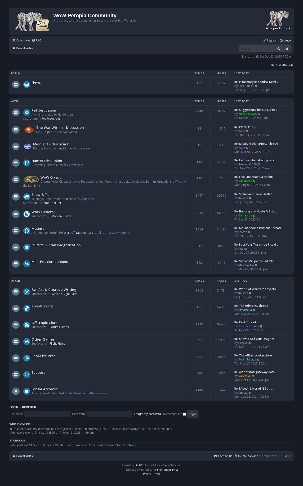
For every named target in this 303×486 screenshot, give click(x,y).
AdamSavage (247, 359)
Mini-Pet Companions (49, 261)
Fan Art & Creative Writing (53, 289)
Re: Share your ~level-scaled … (254, 194)
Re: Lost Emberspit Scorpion (253, 177)
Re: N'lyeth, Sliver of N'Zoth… (253, 389)
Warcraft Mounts (75, 233)
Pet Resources (49, 119)
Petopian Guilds (59, 216)
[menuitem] (37, 40)
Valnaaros (245, 181)
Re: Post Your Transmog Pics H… (256, 245)
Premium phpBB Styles (165, 469)
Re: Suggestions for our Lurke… (255, 110)
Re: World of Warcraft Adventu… (256, 289)
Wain (241, 131)
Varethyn (244, 376)
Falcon (242, 232)
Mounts (37, 228)
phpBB (138, 465)
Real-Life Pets (43, 355)
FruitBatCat (246, 86)
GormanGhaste (248, 326)
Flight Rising (56, 344)
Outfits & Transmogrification (56, 245)
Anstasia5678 (247, 164)
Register (29, 407)
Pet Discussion (43, 110)
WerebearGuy (247, 114)
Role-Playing (42, 306)
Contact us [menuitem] (223, 456)
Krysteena (245, 310)
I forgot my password (147, 414)
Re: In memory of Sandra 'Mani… (256, 82)
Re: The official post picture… (254, 355)
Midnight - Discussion (51, 144)
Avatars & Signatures (62, 294)
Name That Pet (49, 203)
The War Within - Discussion (60, 127)
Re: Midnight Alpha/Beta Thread (256, 144)
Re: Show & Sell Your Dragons (254, 339)
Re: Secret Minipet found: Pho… (255, 261)
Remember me (174, 414)
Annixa (243, 393)
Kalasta (243, 198)
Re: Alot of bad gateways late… (255, 372)
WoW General (43, 211)
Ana (241, 249)
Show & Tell (41, 194)
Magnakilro (246, 265)
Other (15, 280)
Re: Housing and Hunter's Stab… (255, 211)
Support (38, 372)
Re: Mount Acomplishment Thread (257, 228)
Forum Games (58, 327)
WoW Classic (51, 177)
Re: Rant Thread (245, 322)
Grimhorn (129, 445)
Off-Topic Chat (44, 322)
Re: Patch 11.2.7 (244, 127)
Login (13, 407)
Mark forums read (282, 64)
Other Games (42, 339)
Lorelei (243, 343)
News (36, 82)
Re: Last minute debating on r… (255, 160)
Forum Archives (44, 389)
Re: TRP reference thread (251, 306)
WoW (14, 101)
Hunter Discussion (46, 160)
